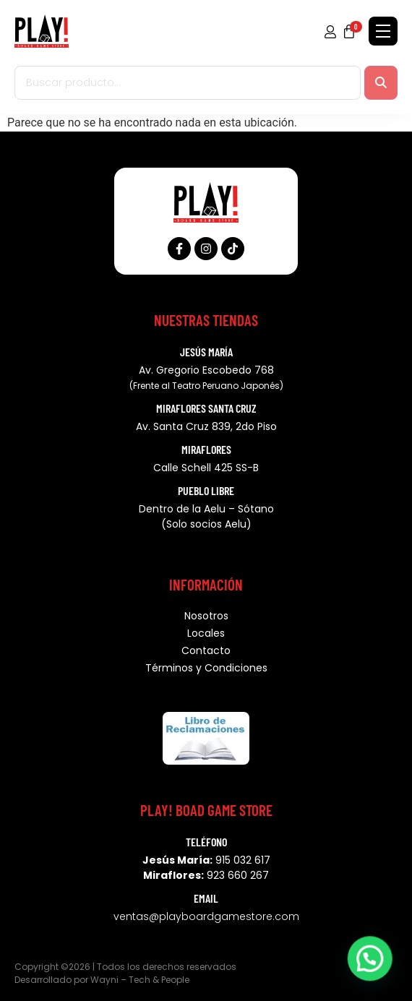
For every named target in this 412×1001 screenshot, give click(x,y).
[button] (369, 958)
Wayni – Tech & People (139, 980)
